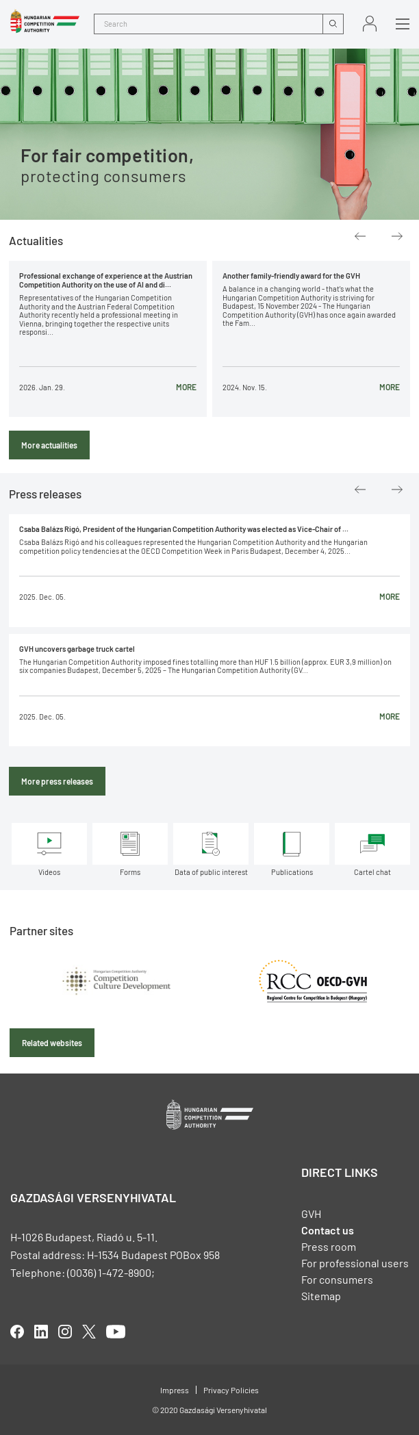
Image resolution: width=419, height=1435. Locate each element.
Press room (328, 1246)
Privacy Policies (231, 1390)
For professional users (355, 1262)
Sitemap (321, 1295)
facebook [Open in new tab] (17, 1331)
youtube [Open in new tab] (115, 1331)
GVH (311, 1213)
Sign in (369, 23)
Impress (174, 1390)
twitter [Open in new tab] (89, 1331)
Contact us (327, 1229)
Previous (360, 236)
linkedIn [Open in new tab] (41, 1331)
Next (397, 236)
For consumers (337, 1279)
